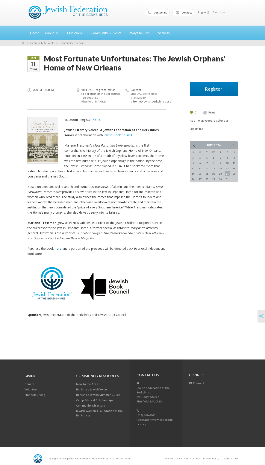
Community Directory (90, 405)
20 (200, 173)
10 (227, 163)
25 (234, 173)
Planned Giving (34, 395)
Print (209, 112)
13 (200, 168)
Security (164, 33)
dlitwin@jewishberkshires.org (150, 101)
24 (227, 173)
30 (220, 179)
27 (200, 179)
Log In (203, 12)
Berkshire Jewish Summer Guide (98, 395)
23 (220, 173)
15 (213, 168)
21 (207, 173)
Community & (108, 33)
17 (227, 168)
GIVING (30, 376)
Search (219, 12)
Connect (184, 13)
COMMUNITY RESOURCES (97, 376)
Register (213, 89)
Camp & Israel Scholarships (94, 400)
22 (213, 173)
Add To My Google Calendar (209, 120)
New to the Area (87, 384)
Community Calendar (71, 42)
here (58, 248)
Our (76, 33)
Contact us (157, 13)
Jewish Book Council (118, 135)
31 (227, 179)
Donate (29, 384)
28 (207, 179)
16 (220, 168)
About (53, 33)
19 (193, 173)
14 (207, 168)
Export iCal (197, 129)
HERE (96, 120)
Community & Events (42, 42)
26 (193, 179)
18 (234, 168)
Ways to (141, 33)
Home (34, 33)
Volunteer (31, 389)
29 (213, 179)
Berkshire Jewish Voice (91, 389)
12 (193, 168)
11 (234, 163)
